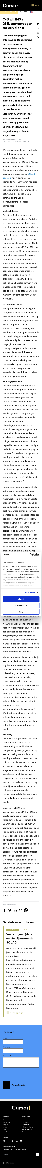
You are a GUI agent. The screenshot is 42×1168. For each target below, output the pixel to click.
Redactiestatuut (27, 1129)
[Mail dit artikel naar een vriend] (38, 32)
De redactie (25, 1122)
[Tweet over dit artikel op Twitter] (38, 23)
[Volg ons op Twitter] (13, 1141)
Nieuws (5, 1120)
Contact (24, 1132)
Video (4, 1129)
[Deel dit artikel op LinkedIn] (38, 28)
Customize (21, 605)
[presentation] (20, 1073)
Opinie (5, 1127)
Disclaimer (25, 1124)
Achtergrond (6, 1122)
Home (24, 1120)
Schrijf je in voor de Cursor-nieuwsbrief (14, 1149)
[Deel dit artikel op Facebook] (38, 19)
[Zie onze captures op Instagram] (5, 1141)
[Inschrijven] (37, 1154)
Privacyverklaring (27, 1127)
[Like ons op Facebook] (9, 1141)
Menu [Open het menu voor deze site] (35, 5)
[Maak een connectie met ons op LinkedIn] (18, 1141)
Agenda (5, 1132)
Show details (30, 592)
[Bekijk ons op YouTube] (22, 1141)
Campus (5, 1124)
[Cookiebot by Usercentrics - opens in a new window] (29, 554)
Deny (21, 612)
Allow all (21, 599)
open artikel (17, 1013)
